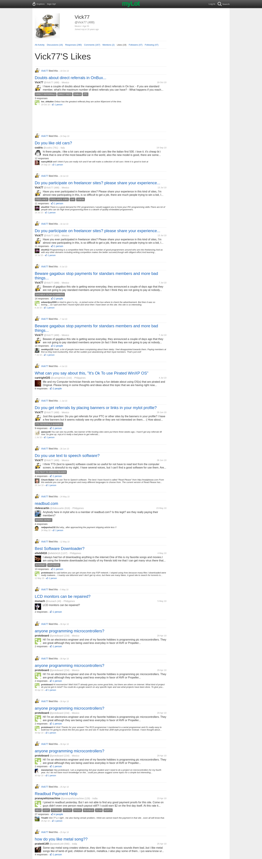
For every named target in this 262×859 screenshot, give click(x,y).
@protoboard (56, 635)
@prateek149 (56, 843)
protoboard (42, 635)
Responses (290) (73, 45)
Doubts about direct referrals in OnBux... (70, 77)
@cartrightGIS (58, 378)
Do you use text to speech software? (67, 455)
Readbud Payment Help (56, 793)
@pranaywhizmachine (72, 798)
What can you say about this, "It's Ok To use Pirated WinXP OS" (91, 373)
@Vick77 (48, 82)
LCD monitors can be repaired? (63, 596)
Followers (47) (135, 45)
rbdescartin (42, 508)
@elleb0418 (53, 553)
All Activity (40, 45)
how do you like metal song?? (61, 839)
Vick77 (39, 82)
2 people (58, 298)
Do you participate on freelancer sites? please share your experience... (97, 183)
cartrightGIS (42, 377)
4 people (58, 814)
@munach (51, 601)
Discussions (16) (55, 45)
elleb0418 (41, 553)
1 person (58, 104)
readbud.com (46, 503)
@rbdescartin (57, 508)
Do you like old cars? (53, 143)
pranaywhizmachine (47, 798)
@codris (47, 147)
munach (40, 601)
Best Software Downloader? (60, 548)
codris (39, 147)
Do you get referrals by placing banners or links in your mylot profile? (96, 407)
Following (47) (152, 45)
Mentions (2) (109, 45)
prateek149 (42, 843)
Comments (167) (92, 45)
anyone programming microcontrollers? (69, 631)
